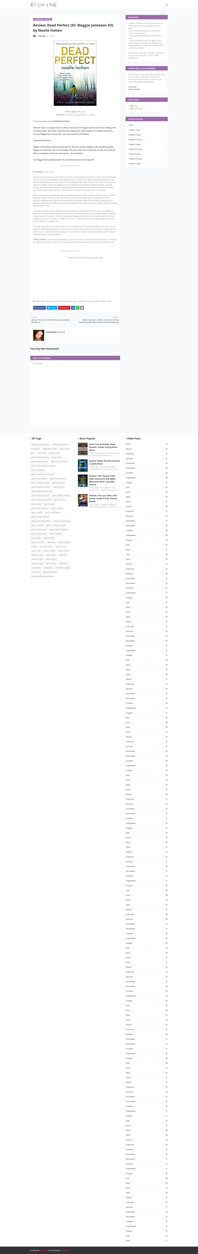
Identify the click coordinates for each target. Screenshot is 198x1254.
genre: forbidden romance (41, 491)
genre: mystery (57, 508)
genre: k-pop (36, 504)
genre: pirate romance (40, 517)
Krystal (42, 36)
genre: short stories (39, 529)
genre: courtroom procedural (42, 474)
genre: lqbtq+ (49, 504)
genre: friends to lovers (40, 495)
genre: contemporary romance (43, 466)
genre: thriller (94, 301)
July (147, 487)
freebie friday (54, 453)
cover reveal (64, 449)
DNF (131, 125)
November (147, 468)
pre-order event (46, 546)
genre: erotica (58, 487)
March (147, 449)
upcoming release (50, 572)
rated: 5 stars (135, 163)
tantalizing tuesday (62, 568)
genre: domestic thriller (40, 483)
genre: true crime (38, 542)
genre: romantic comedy (56, 525)
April (147, 444)
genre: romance (37, 525)
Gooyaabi (65, 1250)
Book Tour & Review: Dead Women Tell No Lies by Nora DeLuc (103, 447)
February (147, 453)
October (147, 473)
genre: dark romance (58, 478)
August (147, 482)
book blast (35, 449)
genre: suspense (80, 301)
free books (42, 453)
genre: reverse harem (62, 521)
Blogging (43, 1250)
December (147, 463)
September (147, 477)
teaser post (35, 572)
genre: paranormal (52, 512)
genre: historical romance (41, 500)
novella (34, 546)
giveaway (51, 542)
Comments (137, 108)
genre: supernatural (39, 534)
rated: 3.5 (63, 555)
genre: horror (59, 500)
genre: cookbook (38, 470)
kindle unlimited (64, 542)
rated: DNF (63, 563)
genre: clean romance (59, 461)
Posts (134, 106)
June (147, 492)
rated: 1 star (135, 130)
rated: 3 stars (106, 301)
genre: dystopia (58, 483)
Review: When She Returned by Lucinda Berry (104, 462)
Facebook (132, 87)
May (147, 497)
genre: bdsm (57, 457)
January (147, 458)
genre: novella (36, 512)
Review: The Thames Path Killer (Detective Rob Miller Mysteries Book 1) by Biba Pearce (102, 480)
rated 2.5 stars (61, 546)
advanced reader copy (40, 444)
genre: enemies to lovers (41, 487)
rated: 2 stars (135, 135)
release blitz (36, 568)
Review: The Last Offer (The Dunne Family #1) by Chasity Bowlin (103, 498)
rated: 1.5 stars (49, 551)
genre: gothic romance (61, 495)
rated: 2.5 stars (136, 139)
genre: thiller (36, 538)
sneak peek (48, 568)
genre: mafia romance (40, 508)
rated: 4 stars (135, 154)
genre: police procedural (62, 301)
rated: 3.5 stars (136, 149)
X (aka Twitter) (134, 89)
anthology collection (60, 444)
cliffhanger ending (43, 301)
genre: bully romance (39, 461)
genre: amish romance (40, 457)
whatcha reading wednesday (42, 576)
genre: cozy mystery (39, 478)
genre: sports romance (58, 529)
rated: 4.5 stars (136, 159)
